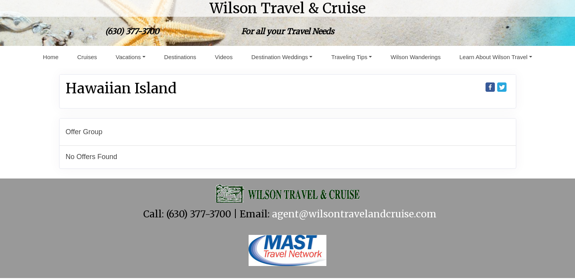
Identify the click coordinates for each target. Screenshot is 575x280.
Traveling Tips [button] (349, 57)
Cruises (87, 57)
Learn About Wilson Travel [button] (493, 57)
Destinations (180, 57)
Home (50, 57)
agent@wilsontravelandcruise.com (354, 214)
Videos (224, 57)
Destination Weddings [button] (279, 57)
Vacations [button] (128, 57)
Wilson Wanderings (416, 57)
